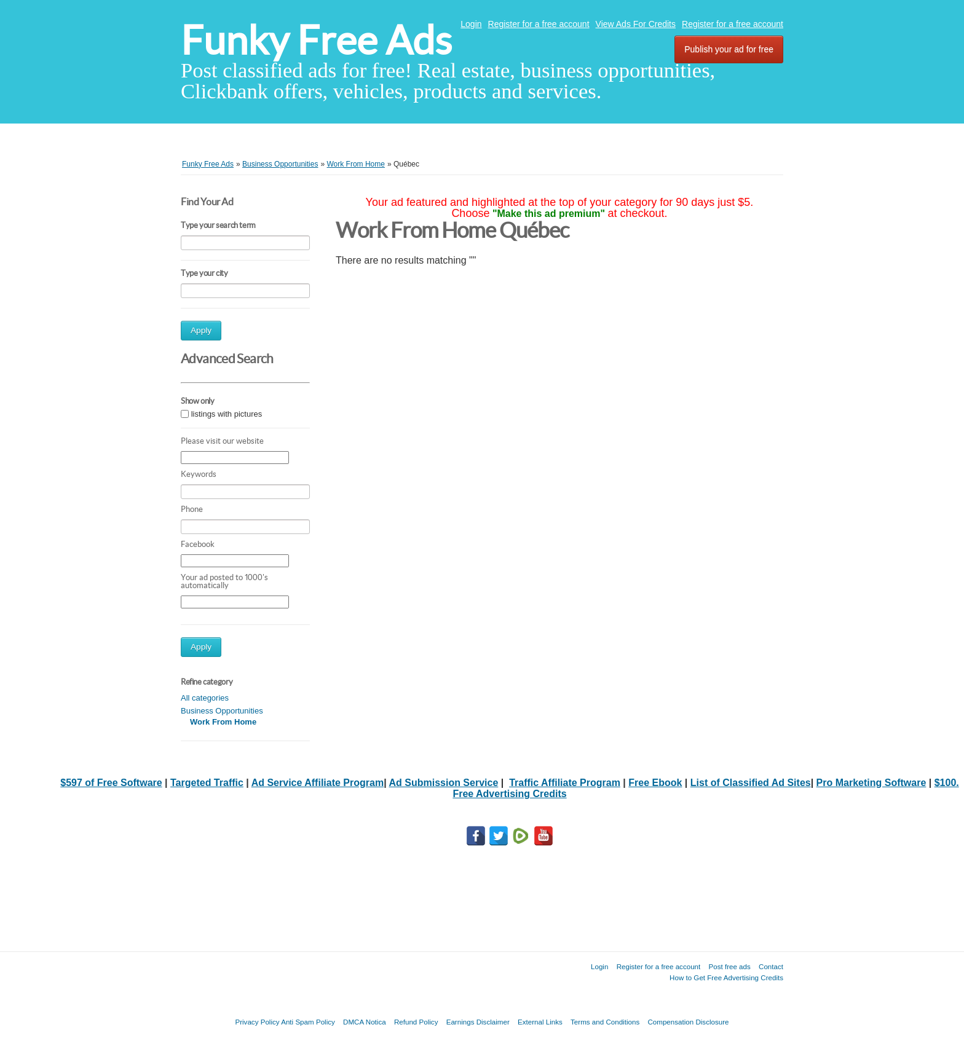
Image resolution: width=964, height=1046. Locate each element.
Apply (201, 330)
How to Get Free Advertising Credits (726, 977)
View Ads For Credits (636, 24)
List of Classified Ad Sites (750, 782)
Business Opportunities (222, 710)
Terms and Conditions (605, 1022)
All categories (205, 697)
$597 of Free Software (111, 782)
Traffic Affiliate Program (564, 782)
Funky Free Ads (316, 40)
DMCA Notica (364, 1022)
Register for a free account (539, 24)
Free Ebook (655, 782)
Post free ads (729, 966)
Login (470, 24)
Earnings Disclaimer (478, 1022)
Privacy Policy (257, 1022)
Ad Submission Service (443, 782)
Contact (771, 966)
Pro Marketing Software (871, 782)
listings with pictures (227, 414)
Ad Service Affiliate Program (317, 782)
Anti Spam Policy (308, 1022)
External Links (540, 1022)
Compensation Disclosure (688, 1022)
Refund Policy (416, 1022)
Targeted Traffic (206, 782)
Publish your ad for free (728, 49)
